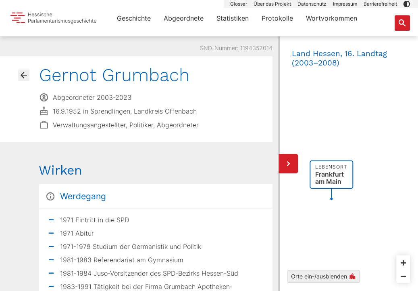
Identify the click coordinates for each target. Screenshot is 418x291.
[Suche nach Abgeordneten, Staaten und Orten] (402, 23)
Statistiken (232, 18)
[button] (406, 4)
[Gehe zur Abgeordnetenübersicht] (23, 75)
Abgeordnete (184, 18)
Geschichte (134, 18)
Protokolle (277, 18)
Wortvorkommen (331, 18)
